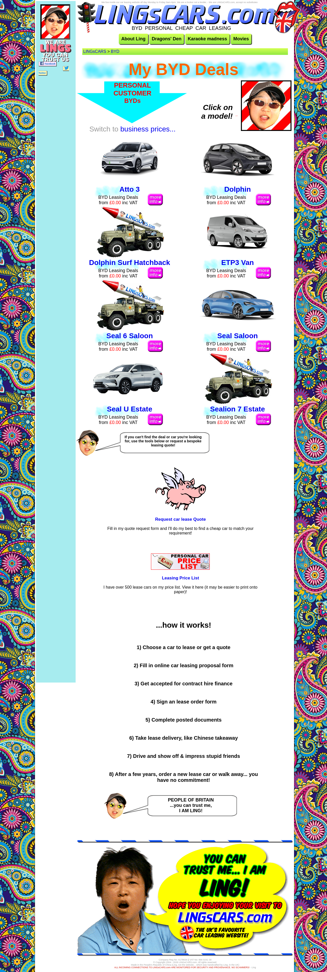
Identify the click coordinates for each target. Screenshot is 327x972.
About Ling (133, 38)
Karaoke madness (207, 38)
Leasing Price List (180, 578)
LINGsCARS (94, 51)
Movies (241, 38)
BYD (115, 51)
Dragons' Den (166, 38)
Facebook (47, 63)
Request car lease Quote (180, 519)
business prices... (148, 129)
